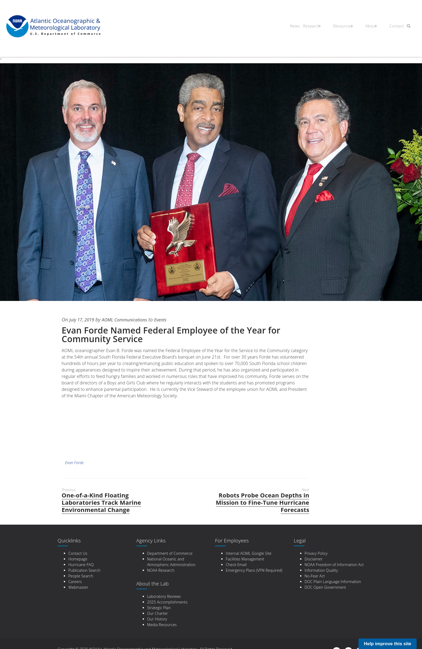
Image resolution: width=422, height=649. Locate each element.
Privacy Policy (316, 553)
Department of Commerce (170, 553)
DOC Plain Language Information (333, 581)
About (368, 26)
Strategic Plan (159, 607)
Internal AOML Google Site (249, 553)
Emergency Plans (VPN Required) (254, 570)
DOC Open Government (325, 587)
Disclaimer (314, 559)
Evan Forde (74, 462)
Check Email (236, 564)
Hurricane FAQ (81, 564)
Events (170, 319)
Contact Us (77, 553)
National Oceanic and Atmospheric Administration (171, 561)
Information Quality (321, 570)
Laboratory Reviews (164, 596)
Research (313, 26)
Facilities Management (245, 559)
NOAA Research (160, 570)
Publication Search (84, 570)
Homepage (77, 559)
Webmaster (78, 587)
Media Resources (162, 624)
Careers (75, 581)
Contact (392, 26)
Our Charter (157, 613)
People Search (80, 575)
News (293, 26)
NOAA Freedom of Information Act (334, 564)
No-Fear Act (315, 575)
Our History (157, 619)
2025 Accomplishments (167, 602)
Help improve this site (387, 643)
